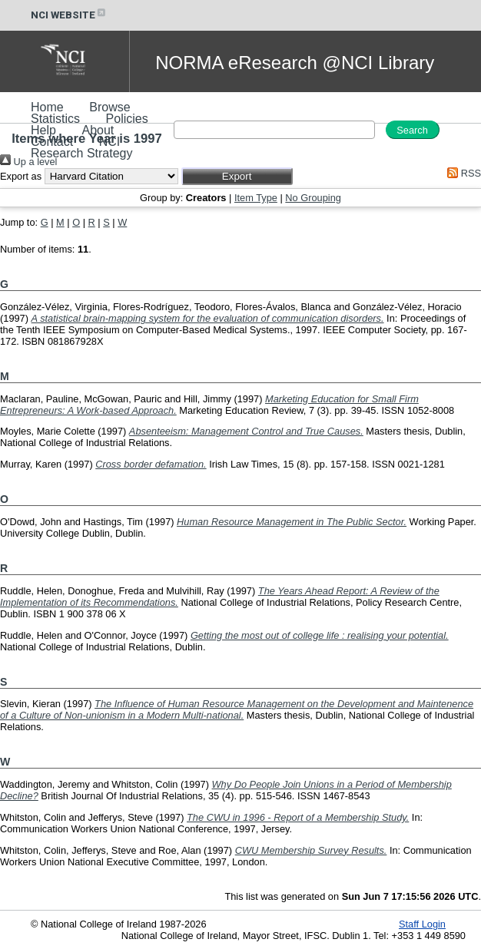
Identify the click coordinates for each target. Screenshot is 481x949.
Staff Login (422, 924)
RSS (462, 173)
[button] (237, 176)
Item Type (255, 197)
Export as (20, 176)
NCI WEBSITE (69, 15)
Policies (127, 118)
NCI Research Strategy (82, 147)
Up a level (28, 161)
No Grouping (313, 197)
